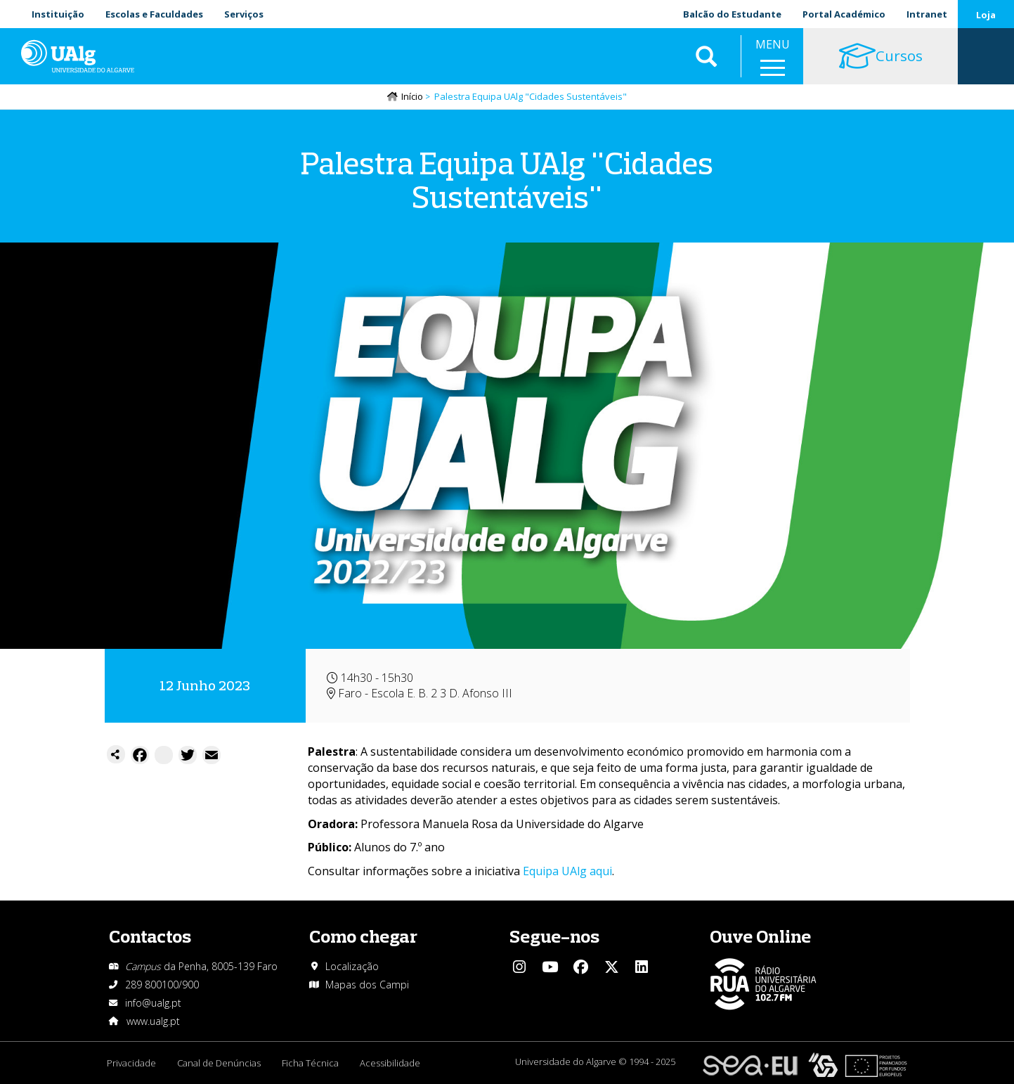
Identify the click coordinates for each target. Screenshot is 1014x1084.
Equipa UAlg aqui (567, 871)
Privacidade (131, 1063)
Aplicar (706, 56)
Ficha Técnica (310, 1063)
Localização (352, 966)
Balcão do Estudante (732, 14)
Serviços (244, 14)
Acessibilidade (390, 1063)
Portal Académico (843, 14)
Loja (986, 14)
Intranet (926, 14)
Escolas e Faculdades (154, 14)
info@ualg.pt (153, 1002)
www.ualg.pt (153, 1021)
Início (412, 96)
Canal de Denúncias (219, 1063)
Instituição (58, 14)
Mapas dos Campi (367, 984)
